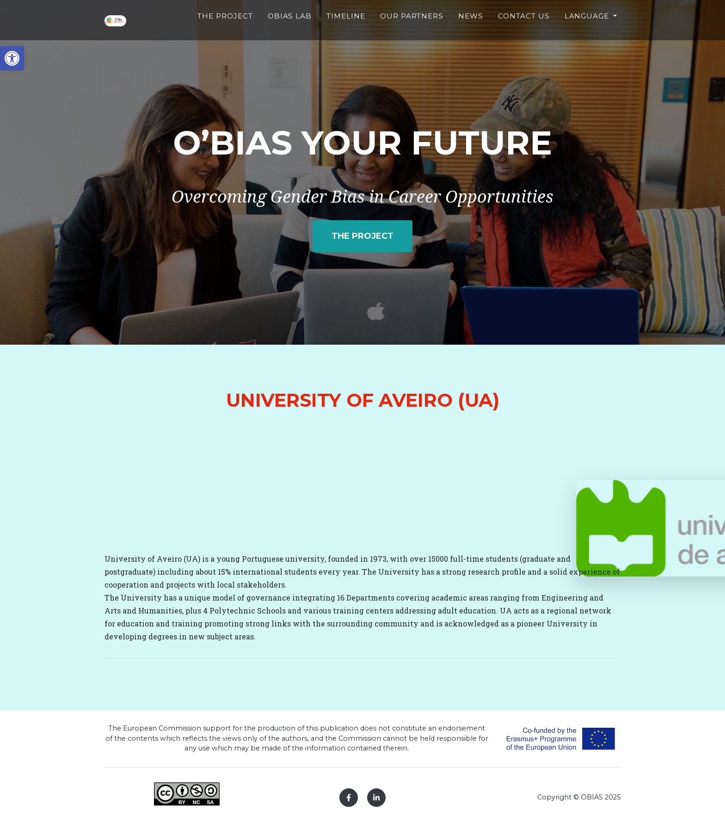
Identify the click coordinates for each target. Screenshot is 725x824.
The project (362, 236)
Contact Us (526, 35)
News (474, 29)
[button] (12, 58)
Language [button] (588, 29)
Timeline (355, 29)
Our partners (418, 35)
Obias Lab (300, 35)
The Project (240, 35)
